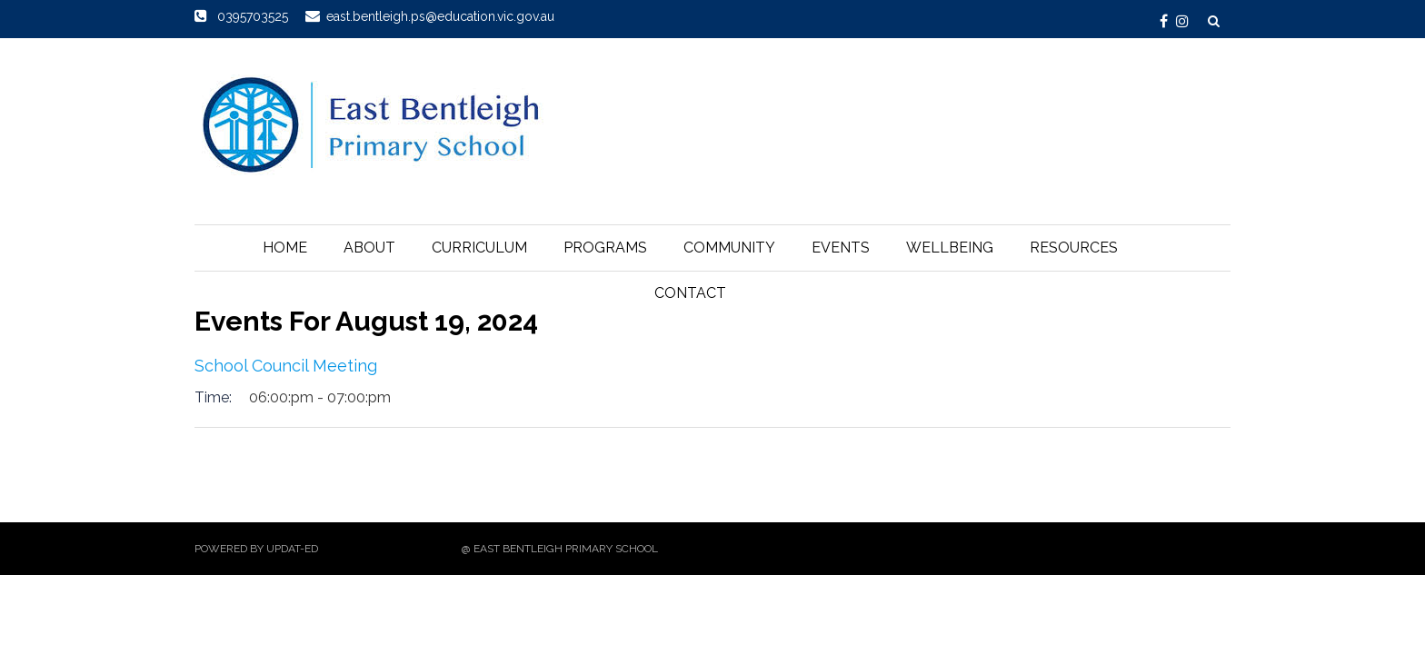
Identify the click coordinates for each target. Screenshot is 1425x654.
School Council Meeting (285, 365)
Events (841, 247)
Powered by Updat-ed (256, 548)
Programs (605, 247)
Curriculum (479, 247)
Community (729, 247)
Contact (690, 293)
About (369, 247)
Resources (1074, 247)
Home (285, 247)
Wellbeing (949, 247)
